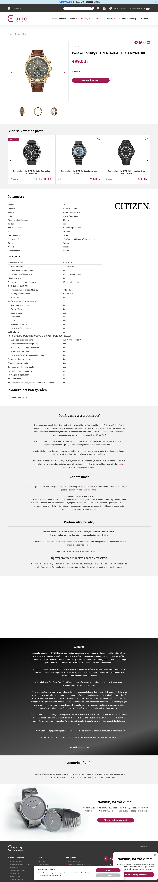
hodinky (84, 18)
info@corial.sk (16, 8)
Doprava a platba (16, 862)
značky (110, 18)
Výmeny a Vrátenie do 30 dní (20, 865)
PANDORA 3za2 (64, 2)
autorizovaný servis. (93, 551)
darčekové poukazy (127, 18)
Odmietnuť (108, 875)
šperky (97, 18)
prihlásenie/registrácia (121, 8)
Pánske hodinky (20, 34)
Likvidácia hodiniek (16, 879)
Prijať (108, 870)
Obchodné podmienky (17, 870)
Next (147, 159)
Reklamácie (14, 868)
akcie (72, 18)
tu (60, 875)
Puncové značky (15, 873)
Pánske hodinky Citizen (21, 398)
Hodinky (10, 34)
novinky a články (59, 18)
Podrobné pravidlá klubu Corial (79, 865)
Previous (10, 159)
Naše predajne (44, 865)
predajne (144, 18)
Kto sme (42, 862)
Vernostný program (75, 862)
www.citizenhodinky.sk (79, 747)
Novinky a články (15, 876)
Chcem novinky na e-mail (115, 820)
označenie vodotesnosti (78, 490)
